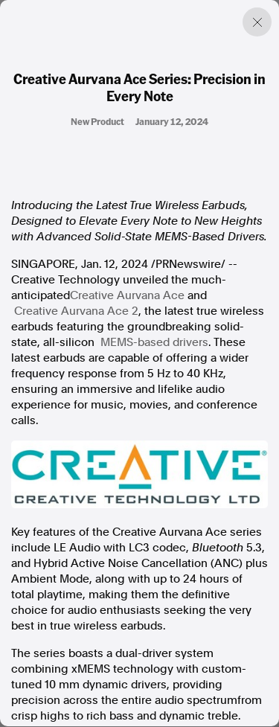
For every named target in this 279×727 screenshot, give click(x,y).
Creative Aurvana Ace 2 (76, 311)
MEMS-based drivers (154, 342)
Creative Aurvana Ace (127, 295)
